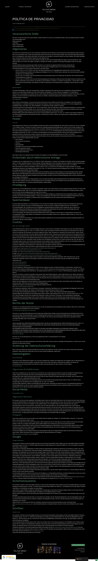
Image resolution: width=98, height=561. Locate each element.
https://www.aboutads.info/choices (20, 262)
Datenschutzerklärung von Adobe (37, 532)
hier (73, 341)
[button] (77, 547)
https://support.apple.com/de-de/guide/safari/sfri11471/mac (30, 249)
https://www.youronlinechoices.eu (20, 263)
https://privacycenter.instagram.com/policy (24, 434)
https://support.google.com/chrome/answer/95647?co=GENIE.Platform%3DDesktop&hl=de (38, 248)
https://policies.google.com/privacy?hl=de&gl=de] (24, 478)
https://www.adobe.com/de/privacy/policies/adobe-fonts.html (66, 529)
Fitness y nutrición (25, 6)
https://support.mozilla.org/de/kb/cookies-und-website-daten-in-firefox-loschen (35, 251)
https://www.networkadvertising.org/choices (22, 265)
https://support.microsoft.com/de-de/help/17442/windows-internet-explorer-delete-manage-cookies (39, 253)
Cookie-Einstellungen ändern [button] (19, 23)
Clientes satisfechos (72, 6)
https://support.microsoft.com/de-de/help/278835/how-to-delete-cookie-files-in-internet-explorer (43, 255)
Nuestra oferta (89, 6)
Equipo (7, 6)
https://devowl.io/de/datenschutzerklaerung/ (25, 286)
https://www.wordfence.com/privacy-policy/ (24, 505)
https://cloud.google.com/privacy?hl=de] (22, 480)
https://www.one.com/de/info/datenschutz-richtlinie (43, 130)
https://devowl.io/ (55, 270)
